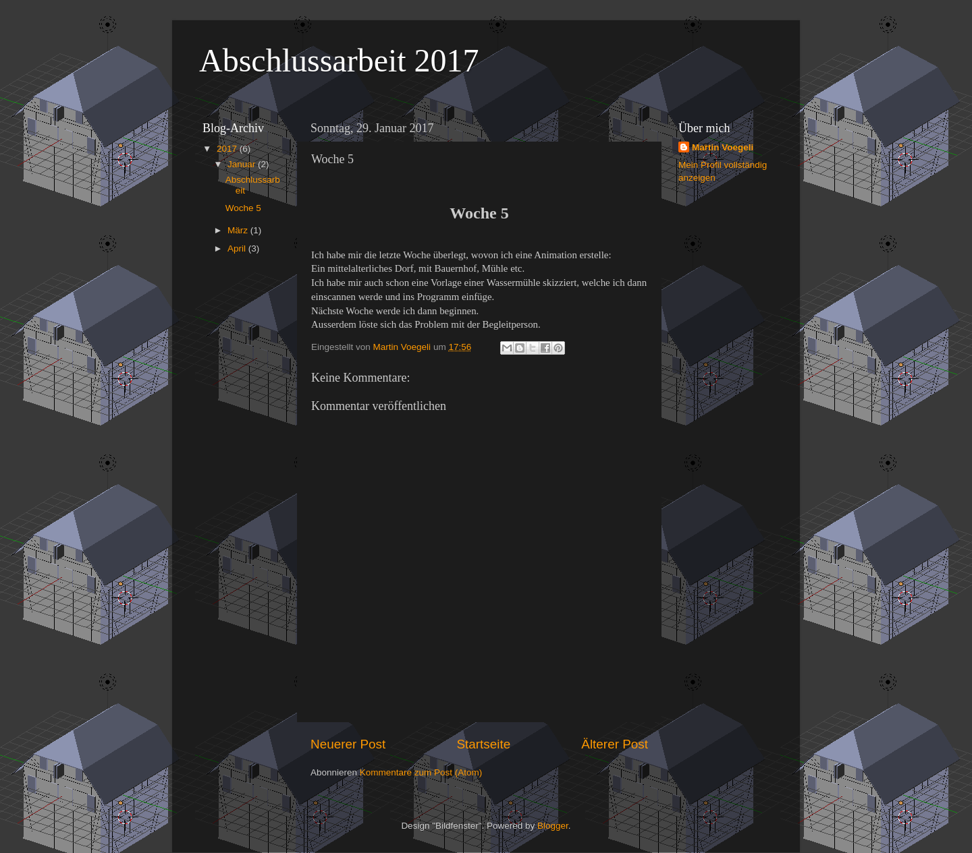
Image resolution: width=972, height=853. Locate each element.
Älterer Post (614, 744)
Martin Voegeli (722, 147)
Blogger (552, 826)
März (238, 230)
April (237, 248)
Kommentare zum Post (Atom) (421, 772)
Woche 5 (243, 208)
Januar (242, 164)
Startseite (483, 744)
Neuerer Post (347, 744)
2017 (228, 149)
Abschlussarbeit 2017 (339, 60)
